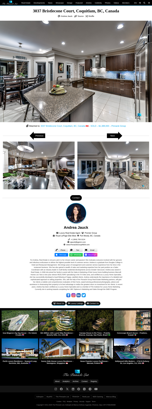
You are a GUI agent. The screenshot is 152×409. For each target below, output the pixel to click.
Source (81, 16)
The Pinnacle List (62, 397)
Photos (107, 3)
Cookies (58, 401)
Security (81, 401)
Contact (85, 381)
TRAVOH (75, 397)
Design (69, 3)
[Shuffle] (140, 3)
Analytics (66, 381)
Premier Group (91, 233)
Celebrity (98, 3)
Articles (89, 3)
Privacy (76, 401)
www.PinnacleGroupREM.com (78, 245)
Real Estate (25, 3)
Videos (116, 3)
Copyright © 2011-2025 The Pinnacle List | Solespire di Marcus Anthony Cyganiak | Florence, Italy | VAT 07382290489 (76, 405)
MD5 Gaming (98, 397)
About (57, 381)
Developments (39, 3)
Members (126, 3)
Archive (75, 381)
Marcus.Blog (111, 397)
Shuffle (91, 16)
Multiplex (69, 401)
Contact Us (93, 303)
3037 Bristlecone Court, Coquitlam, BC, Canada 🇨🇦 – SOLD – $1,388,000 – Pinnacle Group (83, 126)
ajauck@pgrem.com (78, 242)
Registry (94, 381)
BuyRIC (50, 397)
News (50, 3)
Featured (79, 3)
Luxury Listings (75, 303)
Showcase (60, 3)
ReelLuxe (86, 397)
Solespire (40, 397)
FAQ (64, 401)
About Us (58, 303)
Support (88, 401)
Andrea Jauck (66, 16)
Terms (94, 401)
